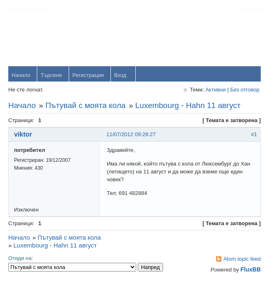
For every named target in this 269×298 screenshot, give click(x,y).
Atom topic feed (242, 259)
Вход (120, 75)
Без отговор (244, 90)
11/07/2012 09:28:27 (131, 134)
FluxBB (250, 269)
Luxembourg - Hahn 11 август (188, 105)
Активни (215, 90)
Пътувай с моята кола (86, 105)
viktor (23, 134)
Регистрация (88, 75)
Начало (21, 75)
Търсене (51, 75)
